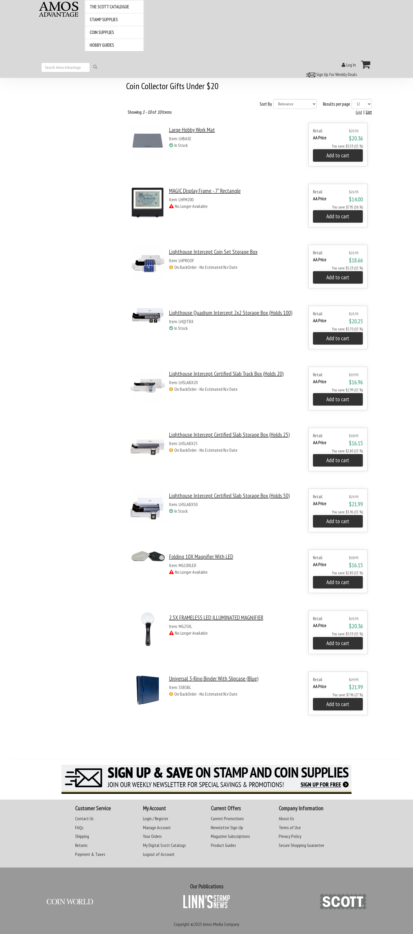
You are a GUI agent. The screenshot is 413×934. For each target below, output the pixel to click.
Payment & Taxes (90, 854)
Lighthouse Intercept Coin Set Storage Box (213, 251)
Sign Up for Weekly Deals (330, 74)
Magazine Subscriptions (230, 836)
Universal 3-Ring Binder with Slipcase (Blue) (213, 678)
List (369, 112)
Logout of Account (159, 854)
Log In (349, 65)
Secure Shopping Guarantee (301, 845)
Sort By (266, 104)
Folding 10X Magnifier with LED (201, 556)
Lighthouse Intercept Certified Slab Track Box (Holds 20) (226, 373)
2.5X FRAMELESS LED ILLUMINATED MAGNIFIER (216, 617)
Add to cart (337, 155)
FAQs (79, 827)
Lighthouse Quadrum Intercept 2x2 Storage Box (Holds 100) (230, 312)
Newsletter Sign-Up (227, 827)
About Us (286, 818)
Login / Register (155, 818)
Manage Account (157, 827)
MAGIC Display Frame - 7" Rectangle (205, 191)
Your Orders (152, 836)
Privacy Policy (290, 836)
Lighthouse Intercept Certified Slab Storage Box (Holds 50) (229, 495)
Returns (81, 845)
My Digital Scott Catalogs (164, 845)
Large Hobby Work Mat (192, 130)
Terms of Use (290, 827)
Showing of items (150, 112)
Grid (359, 112)
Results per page (336, 104)
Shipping (82, 836)
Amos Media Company (221, 924)
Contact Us (84, 818)
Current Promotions (227, 818)
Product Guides (223, 845)
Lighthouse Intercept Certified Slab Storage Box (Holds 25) (229, 434)
